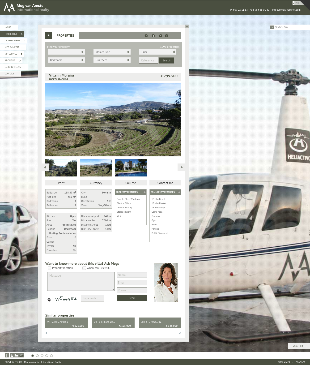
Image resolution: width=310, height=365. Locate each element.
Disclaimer (283, 362)
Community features (163, 191)
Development (15, 41)
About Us (13, 61)
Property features (127, 191)
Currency (96, 183)
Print (61, 183)
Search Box (281, 27)
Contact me (165, 183)
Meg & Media (12, 47)
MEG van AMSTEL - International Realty (71, 7)
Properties (14, 34)
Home (8, 27)
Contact (9, 73)
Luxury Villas (13, 67)
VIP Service (14, 54)
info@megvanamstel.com (286, 9)
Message (81, 281)
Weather (298, 346)
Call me (130, 183)
